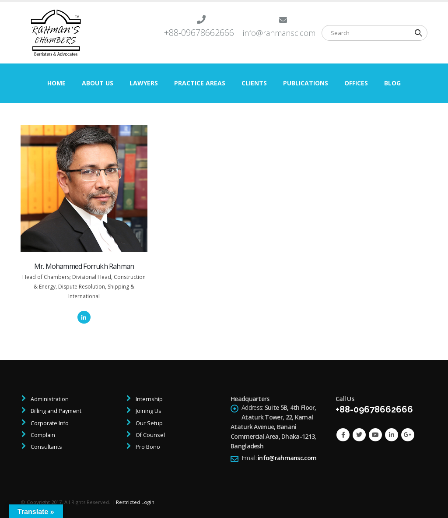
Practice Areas (199, 83)
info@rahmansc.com (287, 458)
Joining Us (147, 411)
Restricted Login (135, 502)
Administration (49, 399)
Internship (148, 399)
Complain (42, 435)
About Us (97, 83)
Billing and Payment (55, 411)
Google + (407, 434)
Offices (356, 83)
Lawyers (144, 83)
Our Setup (148, 423)
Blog (392, 83)
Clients (254, 83)
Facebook (343, 434)
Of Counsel (149, 435)
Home (56, 83)
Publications (305, 83)
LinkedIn (83, 317)
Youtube (375, 434)
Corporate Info (49, 423)
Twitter (359, 434)
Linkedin (391, 434)
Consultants (45, 447)
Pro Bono (147, 447)
